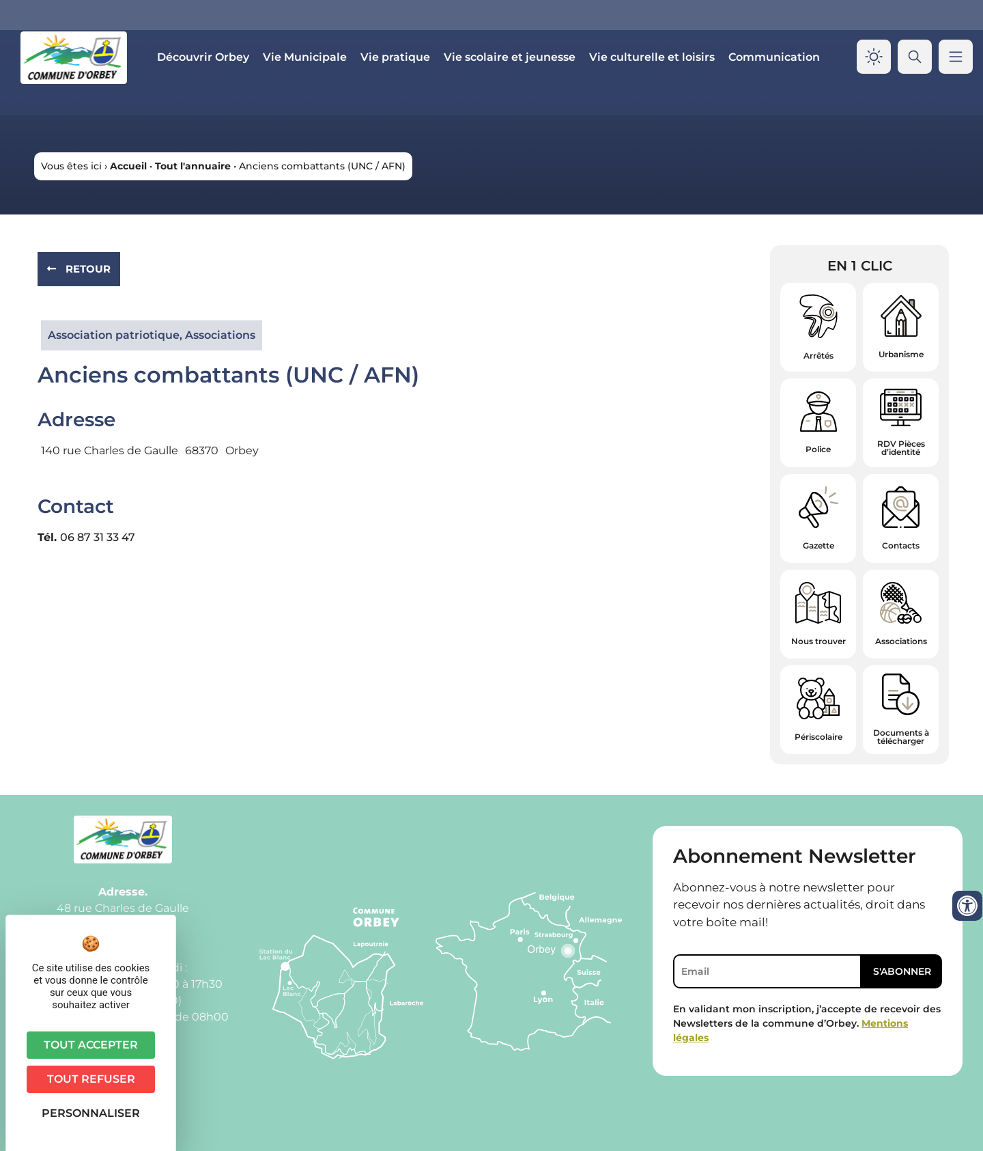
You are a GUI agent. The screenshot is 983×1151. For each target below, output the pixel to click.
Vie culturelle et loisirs (652, 57)
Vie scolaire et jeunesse (509, 57)
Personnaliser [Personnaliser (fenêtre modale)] (91, 1113)
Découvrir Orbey (203, 57)
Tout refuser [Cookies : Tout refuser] (91, 1078)
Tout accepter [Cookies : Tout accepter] (91, 1044)
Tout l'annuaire (193, 166)
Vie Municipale (305, 57)
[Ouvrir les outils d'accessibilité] (967, 906)
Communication (774, 57)
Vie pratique (395, 57)
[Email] (767, 971)
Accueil (128, 166)
